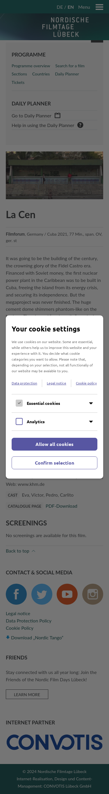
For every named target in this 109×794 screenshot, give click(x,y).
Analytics (36, 421)
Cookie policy (86, 383)
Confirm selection (54, 463)
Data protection (24, 383)
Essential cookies (43, 403)
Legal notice (56, 383)
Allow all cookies (54, 444)
